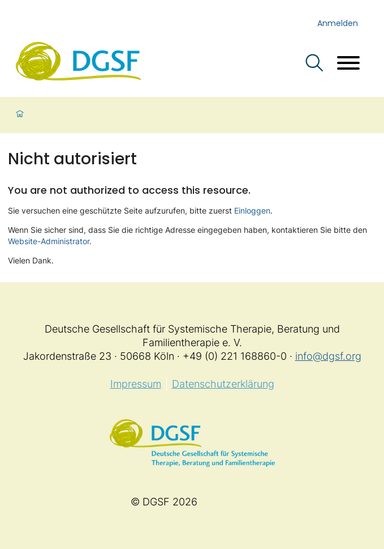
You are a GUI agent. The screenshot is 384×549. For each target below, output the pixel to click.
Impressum (135, 384)
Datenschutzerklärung (223, 384)
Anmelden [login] (337, 23)
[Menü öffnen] (348, 64)
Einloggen (252, 210)
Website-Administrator (48, 241)
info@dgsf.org (328, 356)
